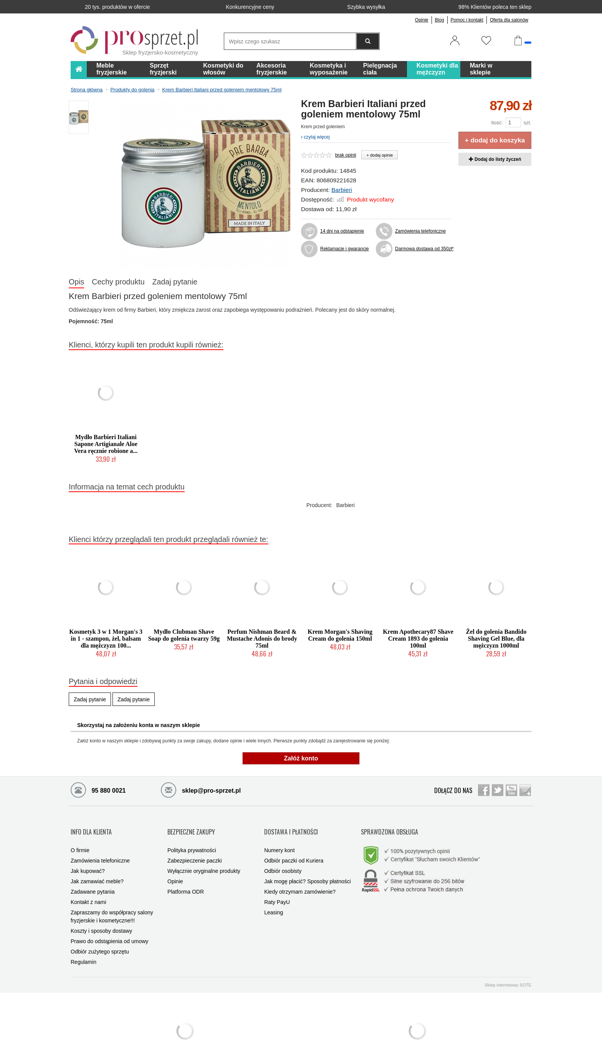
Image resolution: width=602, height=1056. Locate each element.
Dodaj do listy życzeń (495, 159)
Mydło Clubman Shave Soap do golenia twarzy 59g (184, 635)
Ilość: (497, 123)
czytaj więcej (315, 137)
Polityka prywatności (191, 837)
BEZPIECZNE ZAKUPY (191, 824)
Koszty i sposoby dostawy (101, 917)
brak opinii (345, 155)
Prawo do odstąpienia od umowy (109, 928)
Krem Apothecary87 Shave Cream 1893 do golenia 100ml (418, 638)
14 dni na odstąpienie (342, 231)
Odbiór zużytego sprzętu (100, 938)
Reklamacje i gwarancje (344, 248)
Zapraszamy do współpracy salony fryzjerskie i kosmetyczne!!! (112, 903)
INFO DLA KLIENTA (91, 824)
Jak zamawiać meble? (97, 868)
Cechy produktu (118, 282)
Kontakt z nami (88, 889)
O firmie (80, 837)
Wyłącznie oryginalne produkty (203, 857)
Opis (76, 282)
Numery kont (279, 837)
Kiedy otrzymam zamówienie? (300, 878)
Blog (439, 20)
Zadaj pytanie (175, 282)
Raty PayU (277, 889)
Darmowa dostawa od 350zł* (423, 248)
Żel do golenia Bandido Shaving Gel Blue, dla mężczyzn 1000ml (496, 638)
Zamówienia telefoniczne (420, 231)
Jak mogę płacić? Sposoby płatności (307, 868)
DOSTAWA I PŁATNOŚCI (291, 824)
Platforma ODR (185, 878)
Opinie (421, 20)
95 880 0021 (98, 789)
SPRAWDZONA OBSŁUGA (389, 824)
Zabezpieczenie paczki (194, 847)
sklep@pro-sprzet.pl (201, 789)
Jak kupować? (88, 857)
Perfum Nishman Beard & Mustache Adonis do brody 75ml (262, 638)
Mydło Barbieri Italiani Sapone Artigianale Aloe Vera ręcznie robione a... (105, 444)
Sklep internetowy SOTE (508, 971)
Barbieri (341, 190)
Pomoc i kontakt (467, 20)
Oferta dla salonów (509, 20)
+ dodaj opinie (379, 155)
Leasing (273, 899)
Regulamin (83, 948)
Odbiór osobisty (282, 857)
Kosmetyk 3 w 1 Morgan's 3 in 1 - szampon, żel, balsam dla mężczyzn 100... (105, 638)
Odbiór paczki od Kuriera (293, 847)
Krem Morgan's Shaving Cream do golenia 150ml (340, 635)
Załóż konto (301, 758)
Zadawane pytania (92, 878)
